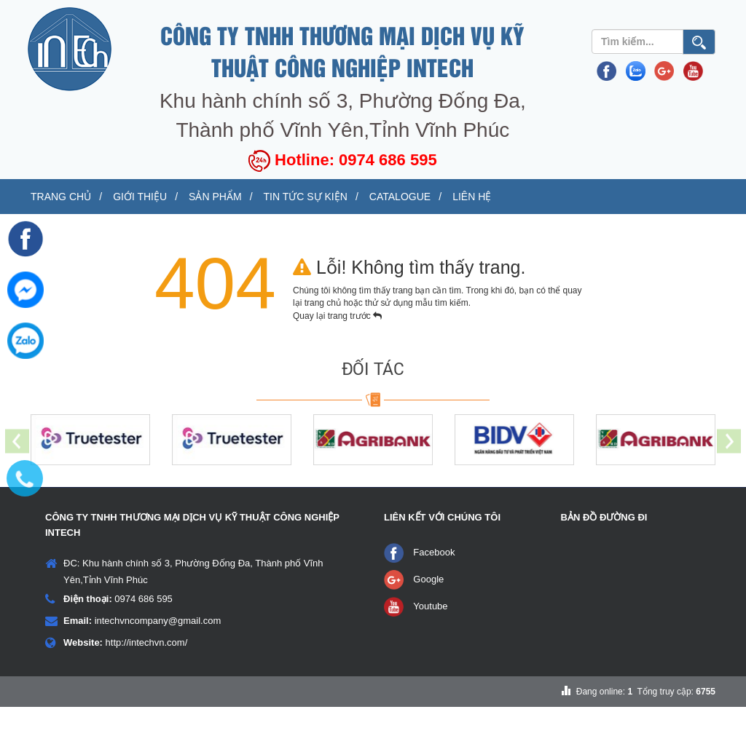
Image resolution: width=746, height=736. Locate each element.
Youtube (430, 635)
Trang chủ (85, 196)
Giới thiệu (211, 196)
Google (428, 608)
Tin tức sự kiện (469, 196)
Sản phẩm (333, 196)
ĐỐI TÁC (373, 398)
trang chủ (324, 332)
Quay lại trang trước (337, 345)
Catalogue (610, 196)
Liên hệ (74, 224)
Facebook (434, 581)
